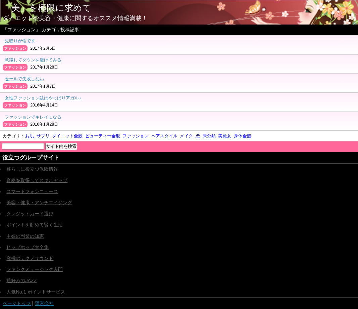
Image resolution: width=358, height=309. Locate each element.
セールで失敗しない (24, 78)
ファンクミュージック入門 (34, 269)
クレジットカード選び (29, 213)
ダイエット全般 (67, 135)
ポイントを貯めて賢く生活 (34, 224)
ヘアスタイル (164, 135)
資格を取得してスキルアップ (36, 180)
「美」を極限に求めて (47, 7)
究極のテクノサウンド (29, 258)
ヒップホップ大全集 (27, 247)
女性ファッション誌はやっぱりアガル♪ (43, 97)
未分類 (209, 135)
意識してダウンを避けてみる (33, 59)
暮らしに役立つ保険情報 (32, 169)
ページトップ (17, 303)
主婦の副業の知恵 (25, 236)
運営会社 (44, 303)
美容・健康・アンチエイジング (39, 202)
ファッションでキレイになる (33, 117)
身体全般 (242, 135)
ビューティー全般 (102, 135)
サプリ (43, 135)
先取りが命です (20, 40)
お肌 (29, 135)
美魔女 (224, 135)
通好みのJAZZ (21, 280)
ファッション (135, 135)
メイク (186, 135)
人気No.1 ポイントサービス (35, 292)
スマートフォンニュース (32, 191)
